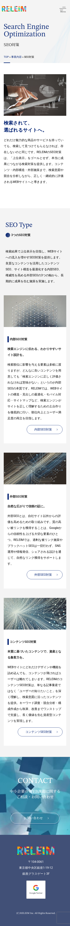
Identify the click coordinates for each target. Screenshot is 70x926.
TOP (6, 56)
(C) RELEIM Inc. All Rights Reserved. (35, 913)
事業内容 (16, 56)
